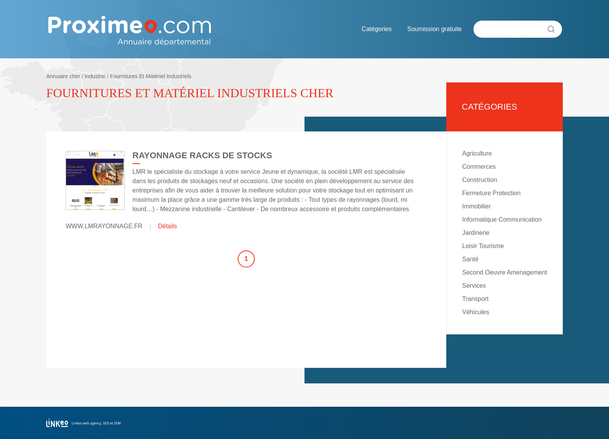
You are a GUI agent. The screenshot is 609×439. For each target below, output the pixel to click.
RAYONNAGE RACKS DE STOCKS (202, 155)
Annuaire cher (63, 76)
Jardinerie (475, 232)
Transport (475, 299)
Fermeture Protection (491, 193)
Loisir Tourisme (483, 246)
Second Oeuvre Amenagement (504, 272)
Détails (167, 226)
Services (474, 285)
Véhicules (475, 312)
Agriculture (477, 153)
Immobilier (476, 206)
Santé (470, 259)
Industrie (95, 76)
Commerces (479, 166)
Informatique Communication (502, 219)
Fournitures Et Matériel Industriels (150, 76)
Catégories (377, 29)
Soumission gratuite (434, 29)
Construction (479, 180)
